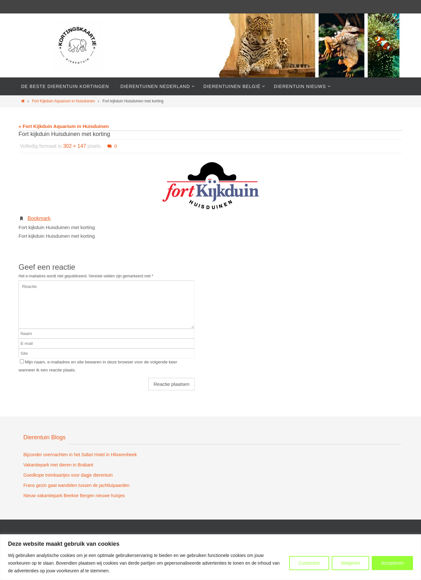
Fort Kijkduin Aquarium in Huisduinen (63, 101)
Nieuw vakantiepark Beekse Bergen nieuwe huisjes (74, 495)
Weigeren (350, 563)
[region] (210, 557)
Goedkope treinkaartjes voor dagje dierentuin (68, 475)
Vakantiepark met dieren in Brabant (58, 464)
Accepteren (392, 563)
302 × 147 (74, 146)
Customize (309, 563)
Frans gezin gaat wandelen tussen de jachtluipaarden (76, 485)
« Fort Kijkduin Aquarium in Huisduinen (64, 126)
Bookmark (39, 218)
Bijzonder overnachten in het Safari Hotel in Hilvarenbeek (80, 454)
